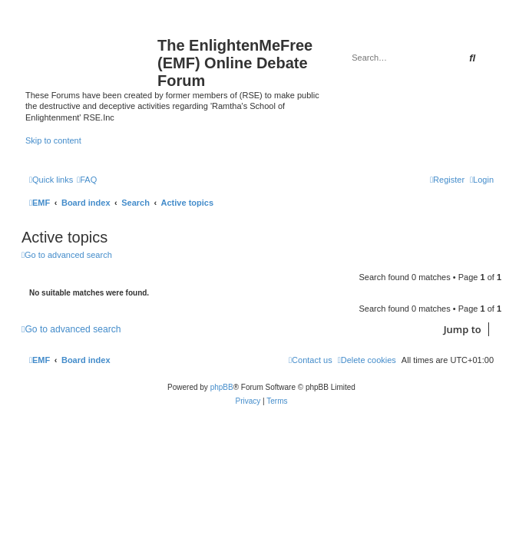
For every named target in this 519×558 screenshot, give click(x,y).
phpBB (221, 387)
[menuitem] (87, 179)
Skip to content (53, 140)
